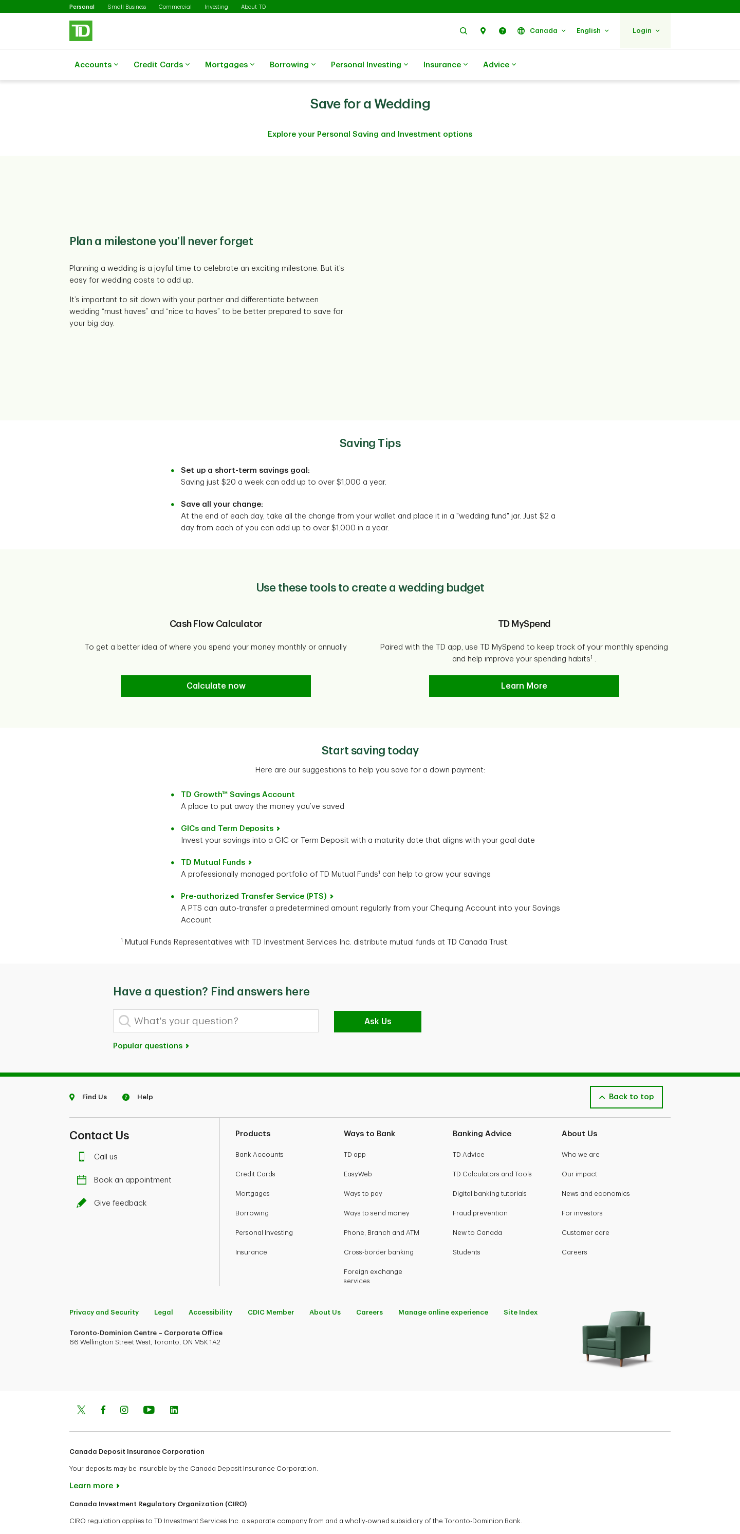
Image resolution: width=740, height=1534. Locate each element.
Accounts (96, 65)
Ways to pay (363, 1168)
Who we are (581, 1128)
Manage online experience (443, 1286)
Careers (574, 1226)
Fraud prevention (480, 1187)
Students (466, 1226)
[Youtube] (149, 1385)
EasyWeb (358, 1148)
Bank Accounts (259, 1128)
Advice (499, 65)
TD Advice (469, 1128)
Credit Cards (162, 65)
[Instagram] (124, 1385)
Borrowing (293, 65)
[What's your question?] (216, 995)
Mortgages (229, 65)
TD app (355, 1128)
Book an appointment (127, 1154)
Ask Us (378, 996)
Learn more (91, 1460)
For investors (582, 1187)
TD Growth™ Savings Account (238, 769)
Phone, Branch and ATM (381, 1207)
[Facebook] (103, 1385)
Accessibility (210, 1286)
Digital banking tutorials (490, 1168)
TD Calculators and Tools (492, 1148)
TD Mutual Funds (213, 837)
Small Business (126, 7)
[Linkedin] (174, 1385)
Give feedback (114, 1177)
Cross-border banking (379, 1226)
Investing (216, 7)
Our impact (579, 1148)
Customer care (585, 1207)
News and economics (596, 1168)
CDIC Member (271, 1286)
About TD (253, 7)
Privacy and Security (104, 1286)
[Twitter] (81, 1385)
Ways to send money (377, 1187)
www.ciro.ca (92, 1513)
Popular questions (151, 1020)
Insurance (445, 65)
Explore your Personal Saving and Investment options (370, 109)
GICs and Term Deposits (227, 803)
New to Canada (477, 1207)
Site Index (521, 1286)
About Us (325, 1286)
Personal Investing (369, 65)
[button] (463, 30)
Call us (100, 1131)
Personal (82, 7)
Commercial (175, 7)
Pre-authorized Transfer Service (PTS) (254, 871)
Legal (163, 1286)
